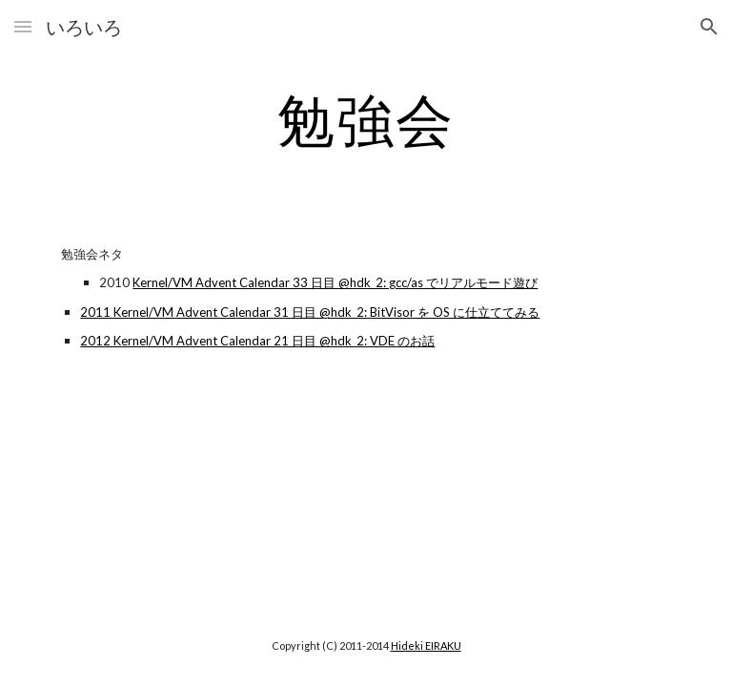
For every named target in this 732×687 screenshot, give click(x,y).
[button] (23, 26)
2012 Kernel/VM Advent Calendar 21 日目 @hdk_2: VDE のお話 (257, 340)
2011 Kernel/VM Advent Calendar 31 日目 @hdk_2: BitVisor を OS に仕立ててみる (309, 312)
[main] (365, 119)
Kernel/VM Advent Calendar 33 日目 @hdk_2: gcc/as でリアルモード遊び (335, 282)
